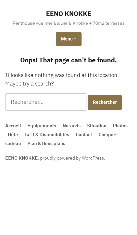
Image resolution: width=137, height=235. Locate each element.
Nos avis (72, 126)
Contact (84, 134)
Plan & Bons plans (46, 143)
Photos (120, 126)
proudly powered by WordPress (72, 158)
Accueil (13, 126)
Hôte (13, 134)
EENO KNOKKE (68, 13)
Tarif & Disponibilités (46, 134)
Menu (71, 38)
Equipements (41, 126)
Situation (96, 126)
